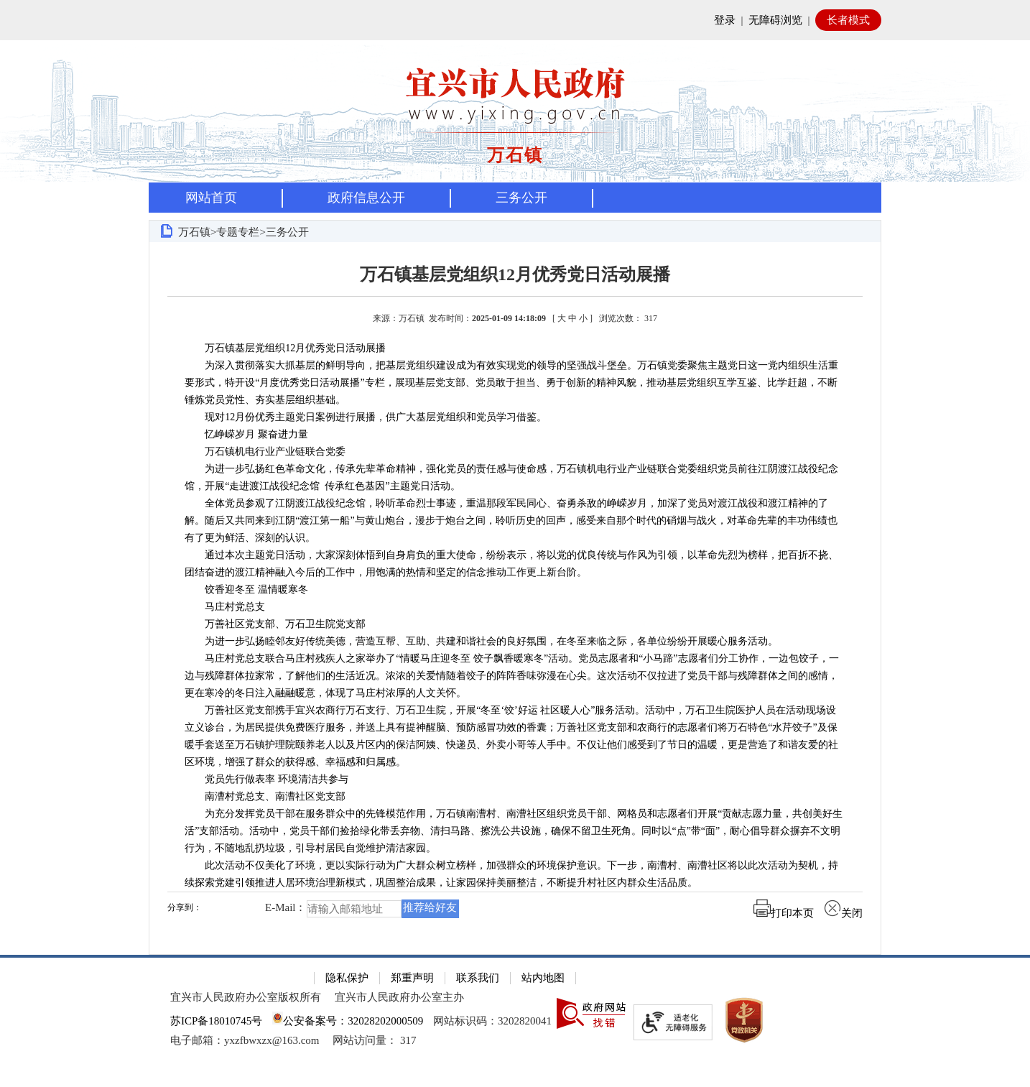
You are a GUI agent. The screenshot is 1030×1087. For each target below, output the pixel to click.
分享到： (184, 907)
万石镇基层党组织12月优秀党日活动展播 (515, 274)
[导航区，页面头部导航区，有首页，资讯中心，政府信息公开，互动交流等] (515, 197)
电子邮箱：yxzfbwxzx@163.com (245, 1040)
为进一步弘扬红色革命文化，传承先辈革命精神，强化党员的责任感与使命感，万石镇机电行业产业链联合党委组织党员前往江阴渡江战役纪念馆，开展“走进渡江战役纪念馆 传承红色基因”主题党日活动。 (511, 477)
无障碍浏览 (775, 20)
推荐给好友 (430, 907)
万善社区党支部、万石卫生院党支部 (275, 624)
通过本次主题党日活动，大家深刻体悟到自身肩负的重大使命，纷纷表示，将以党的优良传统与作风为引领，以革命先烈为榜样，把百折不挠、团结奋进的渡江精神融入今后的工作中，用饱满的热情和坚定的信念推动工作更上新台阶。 (511, 564)
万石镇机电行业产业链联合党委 (265, 451)
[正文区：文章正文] (515, 598)
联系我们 (477, 978)
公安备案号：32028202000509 (347, 1021)
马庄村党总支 (225, 606)
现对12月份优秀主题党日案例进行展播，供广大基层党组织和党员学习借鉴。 (366, 417)
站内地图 (543, 978)
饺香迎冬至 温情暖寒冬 (246, 589)
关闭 (843, 913)
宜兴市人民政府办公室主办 (399, 997)
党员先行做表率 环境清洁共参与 (266, 779)
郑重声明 (412, 978)
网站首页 (211, 197)
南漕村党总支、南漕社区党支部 (265, 796)
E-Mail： (286, 908)
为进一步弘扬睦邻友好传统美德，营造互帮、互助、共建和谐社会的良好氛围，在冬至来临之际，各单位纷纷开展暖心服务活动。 (484, 641)
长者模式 (848, 20)
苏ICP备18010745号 (216, 1021)
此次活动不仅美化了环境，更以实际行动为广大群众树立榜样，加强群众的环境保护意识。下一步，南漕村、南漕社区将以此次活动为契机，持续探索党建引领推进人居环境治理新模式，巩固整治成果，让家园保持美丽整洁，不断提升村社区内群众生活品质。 (511, 874)
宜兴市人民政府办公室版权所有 (245, 997)
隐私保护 (346, 978)
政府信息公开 (366, 197)
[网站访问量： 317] (374, 1040)
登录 (725, 20)
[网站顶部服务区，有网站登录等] (515, 20)
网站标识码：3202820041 (492, 1021)
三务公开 (521, 197)
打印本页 (783, 913)
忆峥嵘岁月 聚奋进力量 (246, 434)
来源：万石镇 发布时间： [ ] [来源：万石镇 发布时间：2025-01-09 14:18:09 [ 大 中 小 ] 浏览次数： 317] (515, 318)
